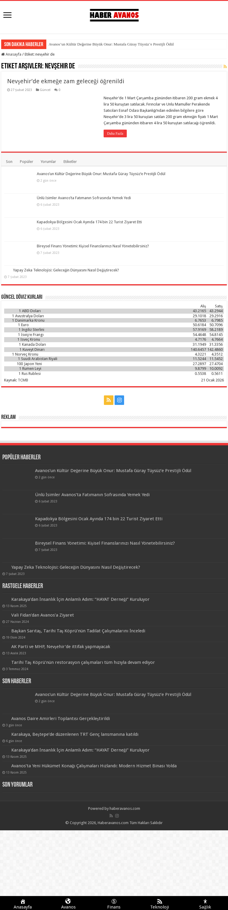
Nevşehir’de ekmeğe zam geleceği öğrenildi (65, 81)
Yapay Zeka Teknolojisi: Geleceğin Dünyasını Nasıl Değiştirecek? (66, 270)
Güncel (45, 90)
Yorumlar (48, 161)
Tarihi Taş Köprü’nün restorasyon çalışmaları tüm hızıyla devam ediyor (83, 662)
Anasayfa (11, 54)
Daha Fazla (115, 133)
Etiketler (70, 161)
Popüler (26, 161)
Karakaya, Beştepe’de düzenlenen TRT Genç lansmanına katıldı (74, 734)
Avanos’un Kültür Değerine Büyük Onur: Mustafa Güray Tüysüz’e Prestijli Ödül (111, 44)
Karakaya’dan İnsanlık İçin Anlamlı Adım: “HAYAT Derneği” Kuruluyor (80, 599)
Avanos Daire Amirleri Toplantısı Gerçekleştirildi (60, 718)
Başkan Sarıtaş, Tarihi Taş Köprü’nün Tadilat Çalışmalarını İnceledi (78, 631)
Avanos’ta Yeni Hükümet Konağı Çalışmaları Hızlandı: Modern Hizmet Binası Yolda (94, 765)
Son (9, 161)
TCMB (23, 380)
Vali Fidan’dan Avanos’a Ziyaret (42, 615)
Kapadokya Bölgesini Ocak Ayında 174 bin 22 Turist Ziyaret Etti (89, 222)
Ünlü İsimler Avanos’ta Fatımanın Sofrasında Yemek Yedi (84, 198)
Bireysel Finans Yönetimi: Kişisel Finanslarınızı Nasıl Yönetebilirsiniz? (93, 246)
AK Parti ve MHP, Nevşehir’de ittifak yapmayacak (60, 646)
